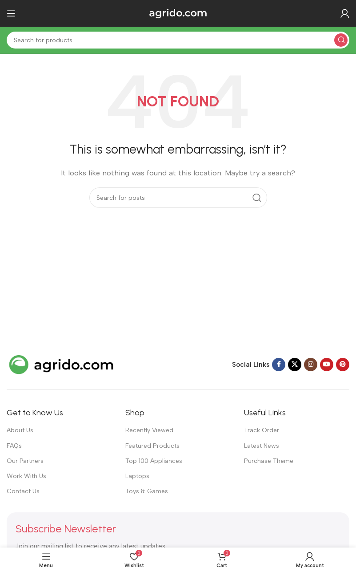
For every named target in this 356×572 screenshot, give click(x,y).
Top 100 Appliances (153, 461)
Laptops (137, 476)
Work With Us (26, 476)
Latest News (261, 446)
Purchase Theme (268, 461)
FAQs (14, 446)
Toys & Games (146, 491)
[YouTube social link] (326, 364)
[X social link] (294, 364)
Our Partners (25, 461)
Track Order (261, 430)
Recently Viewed (149, 430)
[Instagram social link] (310, 364)
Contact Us (23, 491)
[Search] (178, 40)
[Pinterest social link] (342, 364)
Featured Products (152, 446)
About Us (20, 430)
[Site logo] (178, 13)
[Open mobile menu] (11, 13)
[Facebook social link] (278, 364)
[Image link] (62, 364)
